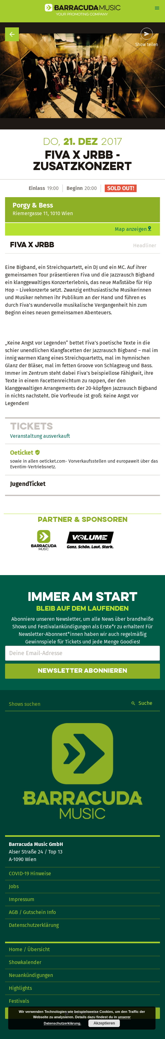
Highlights (20, 988)
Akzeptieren (104, 1023)
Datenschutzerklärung (34, 925)
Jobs (14, 886)
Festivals (19, 1001)
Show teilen (146, 44)
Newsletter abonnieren (82, 671)
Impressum (21, 899)
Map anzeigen (131, 229)
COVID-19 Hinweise (30, 873)
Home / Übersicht (29, 949)
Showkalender (25, 962)
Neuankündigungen (31, 975)
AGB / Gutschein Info (32, 912)
